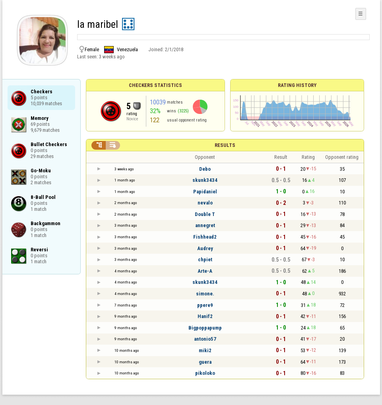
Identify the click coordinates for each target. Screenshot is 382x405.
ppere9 (205, 305)
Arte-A (205, 271)
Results (225, 145)
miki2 (205, 350)
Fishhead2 (205, 237)
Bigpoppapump (205, 328)
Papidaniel (205, 192)
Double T (205, 214)
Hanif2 (205, 316)
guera (205, 362)
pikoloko (205, 373)
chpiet (205, 259)
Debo (205, 169)
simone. (205, 294)
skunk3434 (204, 180)
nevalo (205, 203)
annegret (205, 225)
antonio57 (205, 339)
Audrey (205, 248)
